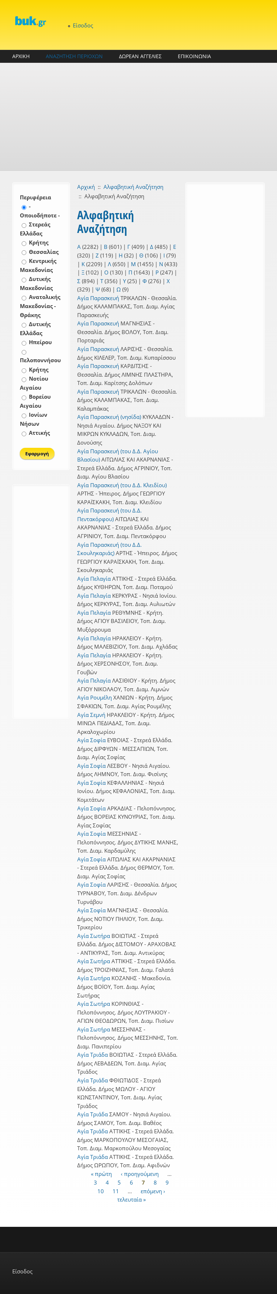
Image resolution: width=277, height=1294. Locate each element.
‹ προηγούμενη (140, 1173)
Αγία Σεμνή (91, 714)
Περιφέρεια (35, 197)
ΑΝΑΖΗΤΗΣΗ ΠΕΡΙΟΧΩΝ (74, 56)
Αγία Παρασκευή (98, 298)
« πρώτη (101, 1173)
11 (116, 1190)
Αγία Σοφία (91, 740)
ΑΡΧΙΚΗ (21, 56)
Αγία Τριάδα (92, 1054)
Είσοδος (83, 25)
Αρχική (86, 186)
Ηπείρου (40, 342)
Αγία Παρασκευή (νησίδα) (109, 416)
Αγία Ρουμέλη (94, 697)
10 (100, 1190)
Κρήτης (38, 242)
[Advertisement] (138, 117)
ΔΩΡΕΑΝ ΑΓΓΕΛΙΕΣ (140, 56)
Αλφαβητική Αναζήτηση (133, 186)
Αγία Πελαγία (94, 578)
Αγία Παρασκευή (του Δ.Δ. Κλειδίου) (122, 485)
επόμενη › (153, 1190)
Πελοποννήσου (40, 360)
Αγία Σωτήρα (93, 935)
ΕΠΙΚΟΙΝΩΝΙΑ (194, 56)
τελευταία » (131, 1199)
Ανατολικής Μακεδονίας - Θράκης (40, 306)
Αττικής (39, 432)
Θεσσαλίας (43, 251)
